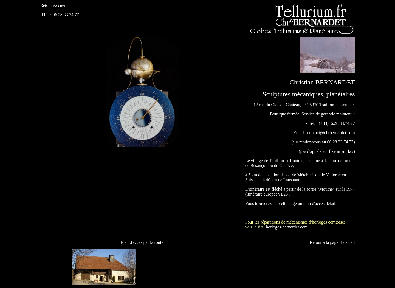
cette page (288, 203)
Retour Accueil (53, 5)
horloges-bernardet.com (286, 227)
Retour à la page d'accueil (332, 242)
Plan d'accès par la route (142, 242)
